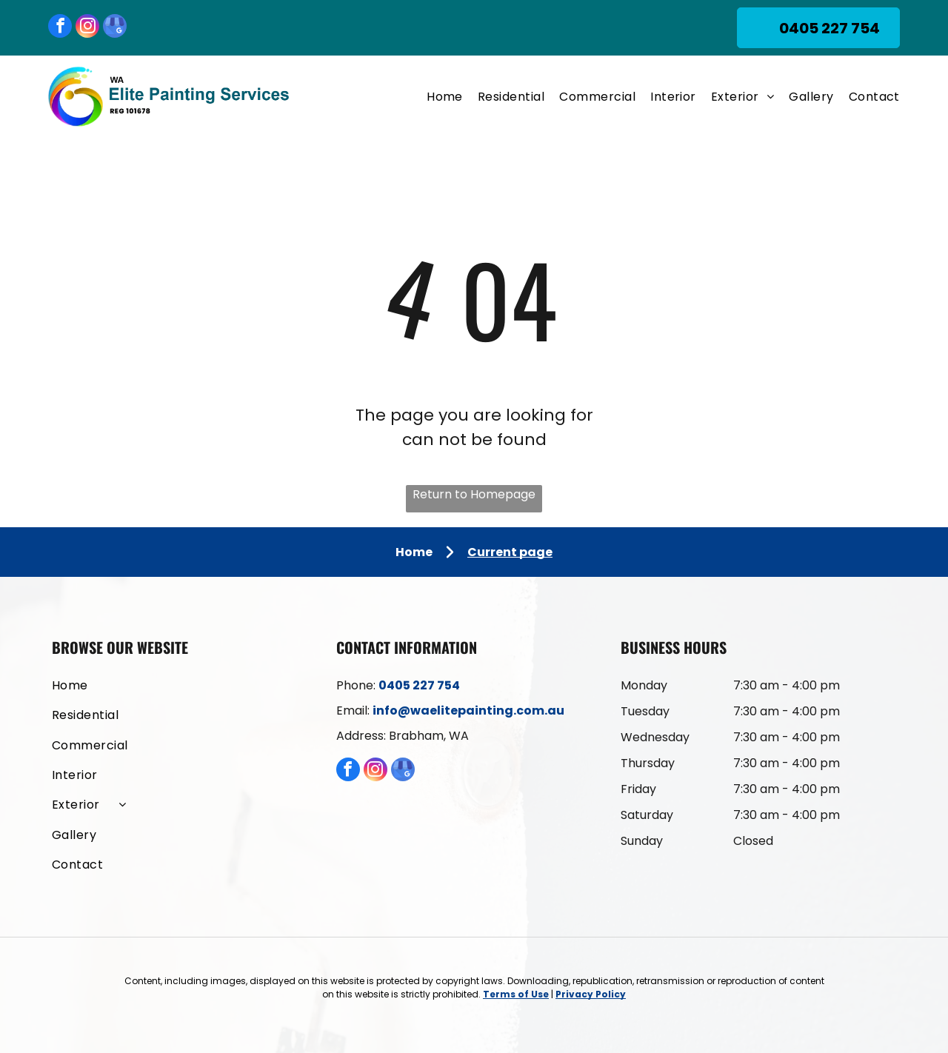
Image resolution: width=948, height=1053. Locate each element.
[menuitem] (437, 97)
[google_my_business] (115, 27)
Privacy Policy (590, 994)
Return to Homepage (474, 494)
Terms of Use (516, 994)
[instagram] (87, 27)
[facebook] (60, 27)
